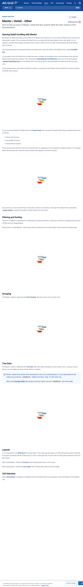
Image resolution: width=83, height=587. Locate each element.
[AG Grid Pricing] (69, 3)
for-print (26, 462)
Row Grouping (31, 297)
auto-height (27, 467)
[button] (48, 8)
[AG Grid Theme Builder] (36, 3)
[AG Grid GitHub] (79, 3)
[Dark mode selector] (75, 3)
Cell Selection (10, 477)
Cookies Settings (71, 584)
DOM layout (21, 453)
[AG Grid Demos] (26, 3)
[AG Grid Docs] (46, 3)
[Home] (10, 3)
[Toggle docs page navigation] (7, 8)
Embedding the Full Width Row (47, 59)
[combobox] (74, 17)
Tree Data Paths (19, 381)
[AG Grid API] (51, 3)
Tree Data (30, 367)
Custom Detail (36, 130)
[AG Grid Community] (59, 3)
